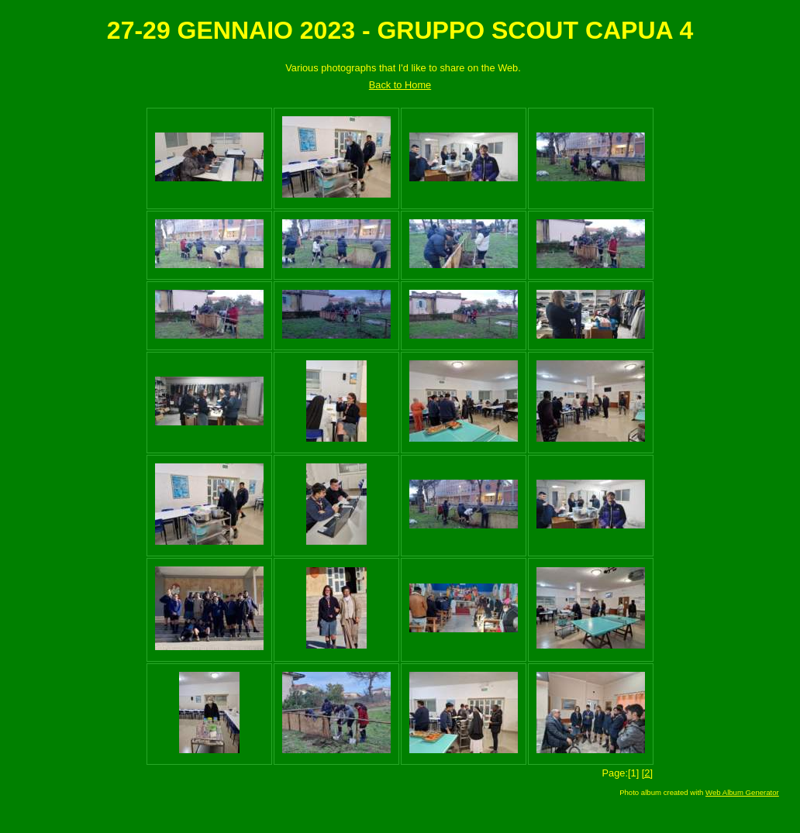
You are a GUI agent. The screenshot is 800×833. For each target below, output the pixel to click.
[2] (647, 773)
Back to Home (400, 85)
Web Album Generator (742, 792)
